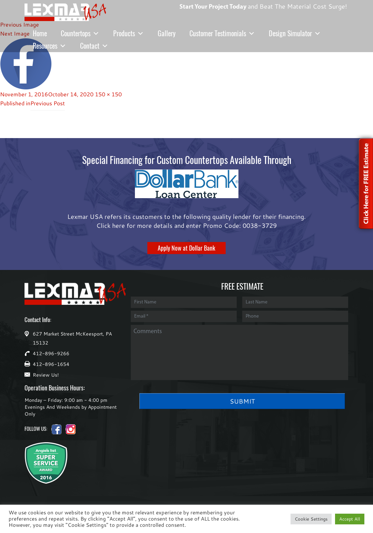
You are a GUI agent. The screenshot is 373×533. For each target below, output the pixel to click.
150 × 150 (108, 94)
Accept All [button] (349, 519)
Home (40, 33)
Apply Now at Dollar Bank (186, 248)
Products (128, 33)
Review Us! (46, 374)
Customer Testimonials (222, 33)
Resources (49, 46)
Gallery (167, 33)
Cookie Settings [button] (311, 519)
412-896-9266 (51, 353)
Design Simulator (295, 33)
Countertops (80, 33)
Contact (94, 46)
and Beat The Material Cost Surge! (259, 0)
